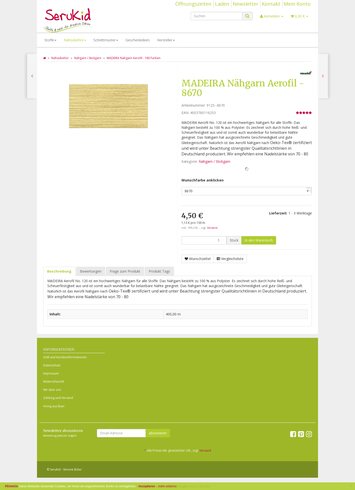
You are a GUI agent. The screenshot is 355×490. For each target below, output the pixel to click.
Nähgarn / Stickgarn (214, 161)
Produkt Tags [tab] (159, 271)
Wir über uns (52, 390)
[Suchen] (216, 16)
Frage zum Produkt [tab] (125, 271)
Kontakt (271, 3)
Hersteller (166, 40)
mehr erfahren (167, 486)
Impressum (51, 373)
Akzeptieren (146, 486)
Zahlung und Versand (58, 398)
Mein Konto (297, 3)
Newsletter (245, 3)
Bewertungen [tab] (90, 271)
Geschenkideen (137, 40)
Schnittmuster (105, 40)
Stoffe (50, 40)
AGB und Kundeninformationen (65, 357)
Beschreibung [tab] (59, 271)
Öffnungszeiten (193, 3)
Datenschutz (51, 365)
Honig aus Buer (54, 406)
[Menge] (204, 240)
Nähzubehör (75, 40)
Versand (212, 227)
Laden (222, 3)
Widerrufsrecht (53, 381)
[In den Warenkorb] (258, 240)
